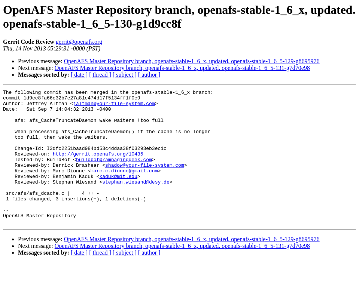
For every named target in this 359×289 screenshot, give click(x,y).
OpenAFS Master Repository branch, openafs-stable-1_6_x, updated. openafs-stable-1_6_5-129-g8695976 (192, 61)
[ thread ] (100, 74)
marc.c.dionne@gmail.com (124, 187)
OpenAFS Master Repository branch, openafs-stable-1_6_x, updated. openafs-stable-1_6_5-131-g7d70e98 (182, 68)
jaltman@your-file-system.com (114, 106)
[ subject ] (125, 74)
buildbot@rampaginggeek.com (114, 173)
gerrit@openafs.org (79, 42)
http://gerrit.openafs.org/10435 (98, 167)
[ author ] (149, 74)
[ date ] (79, 74)
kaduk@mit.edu (118, 194)
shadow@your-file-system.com (144, 180)
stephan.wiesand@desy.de (135, 200)
